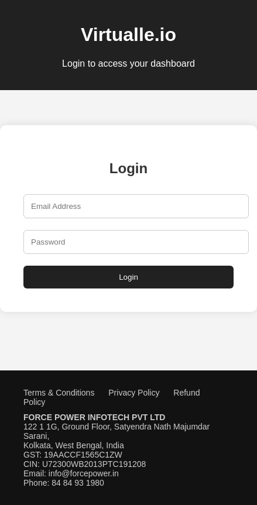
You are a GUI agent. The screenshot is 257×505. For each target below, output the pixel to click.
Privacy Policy (133, 392)
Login (128, 277)
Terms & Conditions (58, 392)
